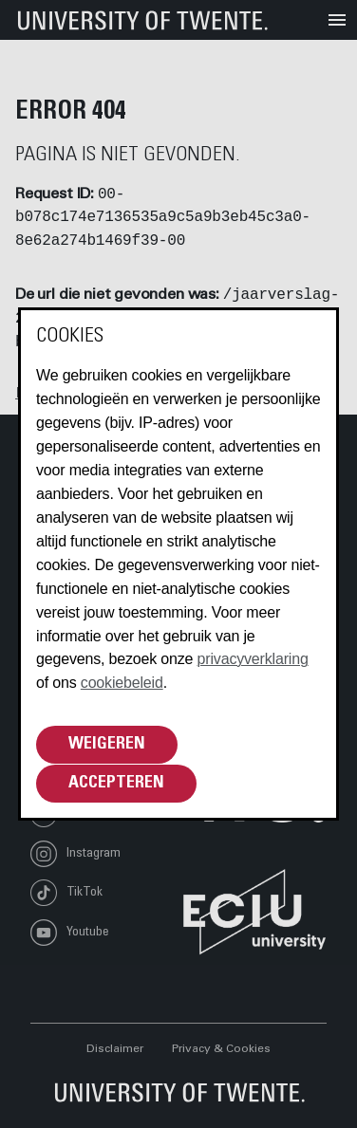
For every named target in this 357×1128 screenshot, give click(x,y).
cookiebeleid (122, 683)
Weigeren (106, 744)
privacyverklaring (253, 659)
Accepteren (116, 783)
